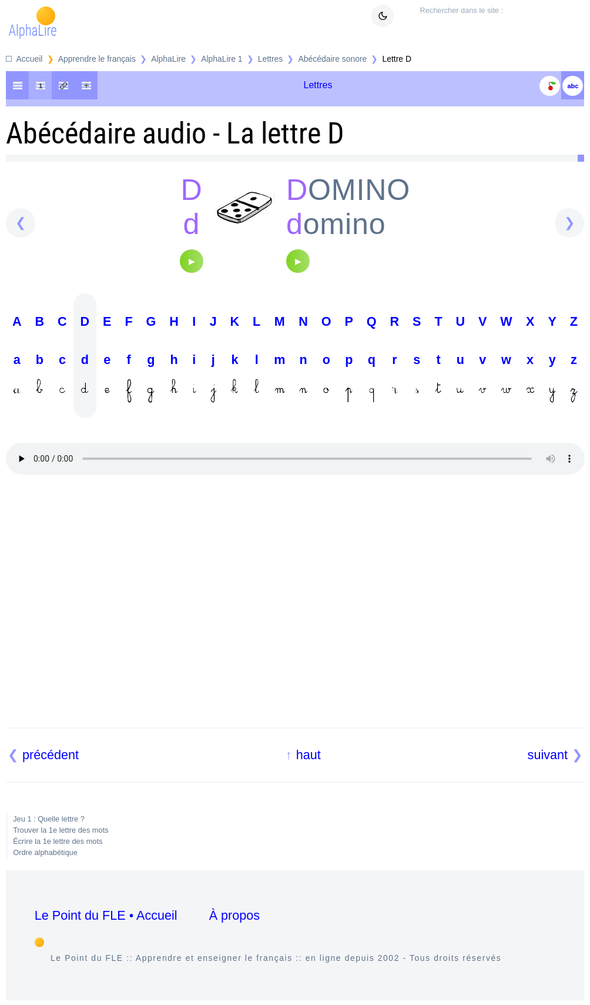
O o (326, 358)
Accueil (29, 59)
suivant (548, 754)
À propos (234, 915)
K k (235, 358)
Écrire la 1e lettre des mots (57, 841)
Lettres (270, 59)
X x (530, 358)
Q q (372, 358)
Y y (552, 358)
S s (417, 358)
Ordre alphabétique (45, 852)
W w (506, 358)
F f (128, 358)
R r (395, 358)
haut (308, 754)
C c (62, 358)
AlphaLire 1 (221, 59)
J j (213, 358)
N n (303, 358)
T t (438, 358)
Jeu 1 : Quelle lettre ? (49, 818)
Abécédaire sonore (333, 59)
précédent (50, 754)
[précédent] (20, 223)
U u (460, 358)
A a (17, 358)
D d (85, 358)
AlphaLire (168, 59)
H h (174, 358)
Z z (574, 358)
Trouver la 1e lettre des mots (60, 830)
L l (256, 358)
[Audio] (191, 261)
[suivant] (569, 223)
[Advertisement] (295, 607)
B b (40, 358)
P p (349, 358)
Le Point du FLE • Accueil (106, 915)
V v (482, 358)
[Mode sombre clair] (382, 16)
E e (107, 358)
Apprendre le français (97, 59)
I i (194, 358)
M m (279, 358)
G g (151, 358)
